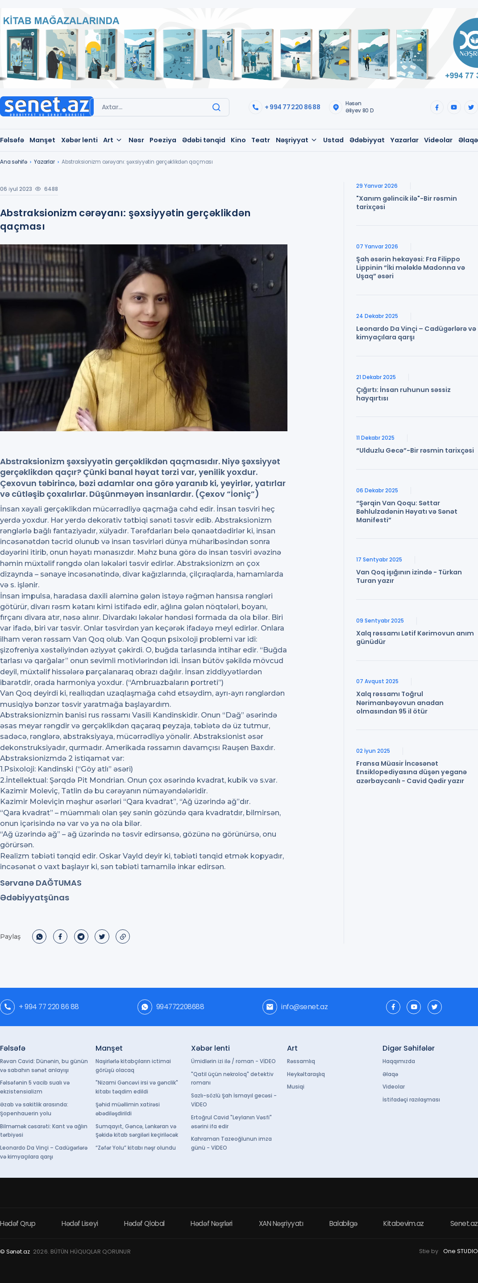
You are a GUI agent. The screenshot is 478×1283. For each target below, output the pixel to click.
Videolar (438, 140)
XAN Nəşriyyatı (281, 1223)
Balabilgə (343, 1223)
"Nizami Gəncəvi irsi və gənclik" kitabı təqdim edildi (137, 1087)
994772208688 (170, 1006)
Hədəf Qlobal (144, 1223)
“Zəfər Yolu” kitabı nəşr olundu (136, 1147)
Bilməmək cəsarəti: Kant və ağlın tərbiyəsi (43, 1131)
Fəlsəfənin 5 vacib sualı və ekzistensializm (35, 1087)
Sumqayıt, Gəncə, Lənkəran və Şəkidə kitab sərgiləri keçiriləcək (137, 1131)
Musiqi (295, 1086)
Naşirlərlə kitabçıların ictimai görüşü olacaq (133, 1066)
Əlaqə (468, 140)
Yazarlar (404, 140)
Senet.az (464, 1223)
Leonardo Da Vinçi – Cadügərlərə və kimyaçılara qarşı (43, 1152)
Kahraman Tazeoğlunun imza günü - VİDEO (231, 1143)
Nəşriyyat (297, 140)
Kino (238, 140)
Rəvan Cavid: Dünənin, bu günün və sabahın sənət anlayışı (44, 1066)
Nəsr (136, 140)
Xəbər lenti (79, 140)
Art (113, 140)
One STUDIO (460, 1251)
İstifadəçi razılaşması (411, 1099)
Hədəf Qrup (17, 1223)
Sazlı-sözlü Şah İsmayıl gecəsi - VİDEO (234, 1100)
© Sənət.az (15, 1251)
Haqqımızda (398, 1061)
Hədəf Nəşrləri (212, 1223)
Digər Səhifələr (408, 1048)
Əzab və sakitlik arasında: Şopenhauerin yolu (34, 1109)
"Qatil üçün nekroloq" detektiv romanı (232, 1079)
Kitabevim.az (403, 1223)
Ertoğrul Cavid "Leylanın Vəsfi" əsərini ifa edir (231, 1122)
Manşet (42, 140)
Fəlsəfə (12, 140)
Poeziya (163, 140)
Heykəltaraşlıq (306, 1074)
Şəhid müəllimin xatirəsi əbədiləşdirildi (128, 1109)
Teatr (260, 140)
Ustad (333, 140)
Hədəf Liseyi (80, 1223)
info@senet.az (295, 1006)
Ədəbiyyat (367, 140)
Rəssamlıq (301, 1061)
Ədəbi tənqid (203, 140)
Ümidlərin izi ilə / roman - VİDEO (233, 1061)
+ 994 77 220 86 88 (284, 107)
